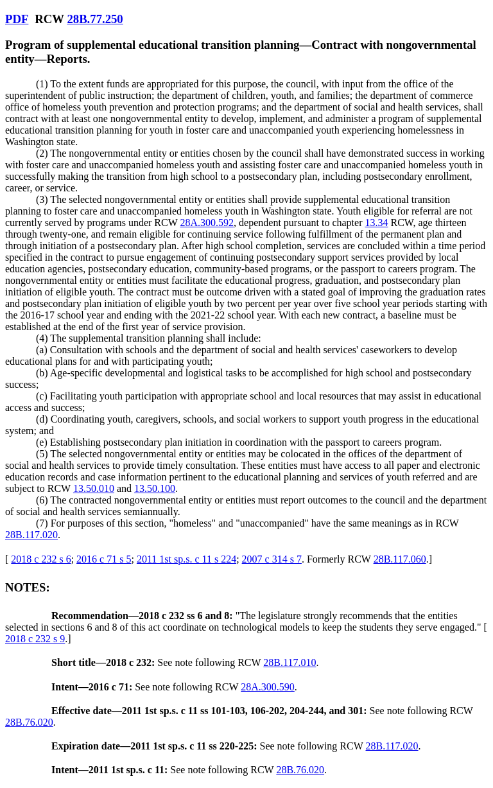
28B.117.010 (289, 662)
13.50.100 (154, 488)
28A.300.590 (268, 686)
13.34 (376, 222)
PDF (16, 19)
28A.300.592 (207, 222)
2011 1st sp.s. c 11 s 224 (186, 559)
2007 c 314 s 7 (272, 559)
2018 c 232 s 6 (41, 559)
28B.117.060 (400, 559)
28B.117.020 (31, 534)
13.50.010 (93, 488)
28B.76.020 (29, 722)
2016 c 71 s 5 (103, 559)
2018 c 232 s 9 (35, 638)
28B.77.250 (95, 19)
